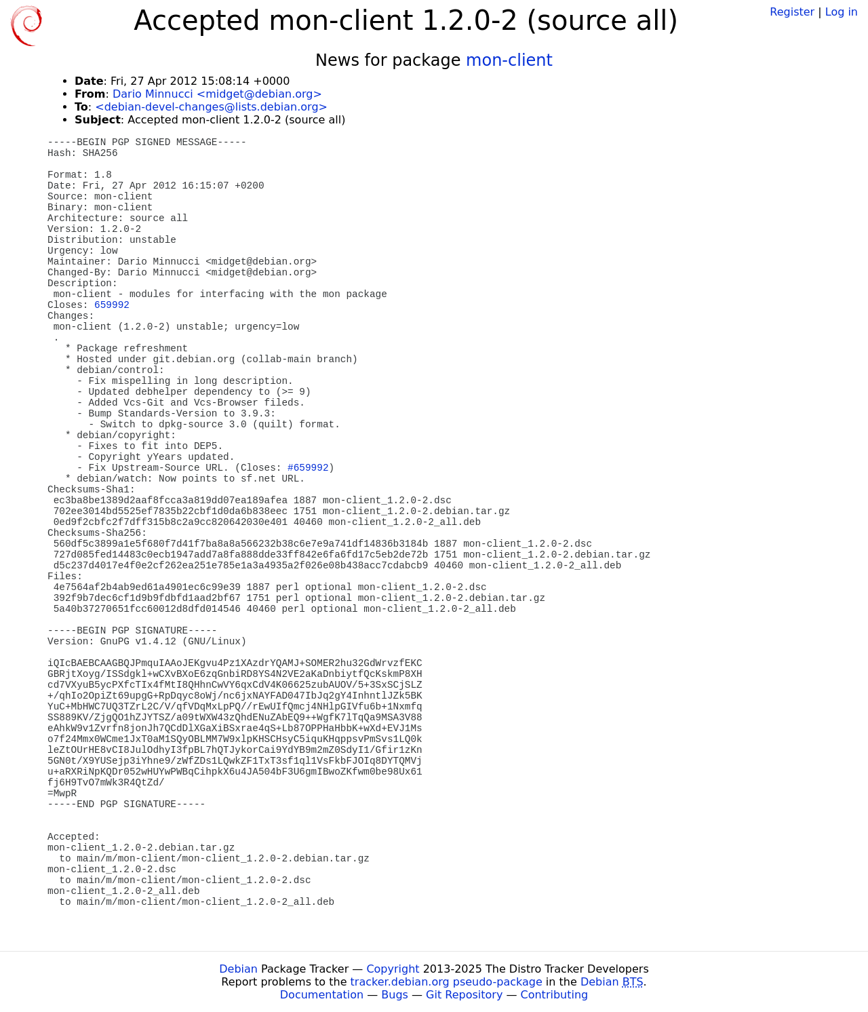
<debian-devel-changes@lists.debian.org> (211, 106)
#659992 (308, 468)
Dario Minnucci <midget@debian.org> (217, 93)
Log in (841, 11)
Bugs (394, 994)
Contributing (555, 994)
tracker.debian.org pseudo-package (446, 981)
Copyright (392, 968)
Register (792, 11)
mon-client (509, 60)
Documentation (321, 994)
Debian (238, 968)
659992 (112, 305)
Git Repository (464, 994)
